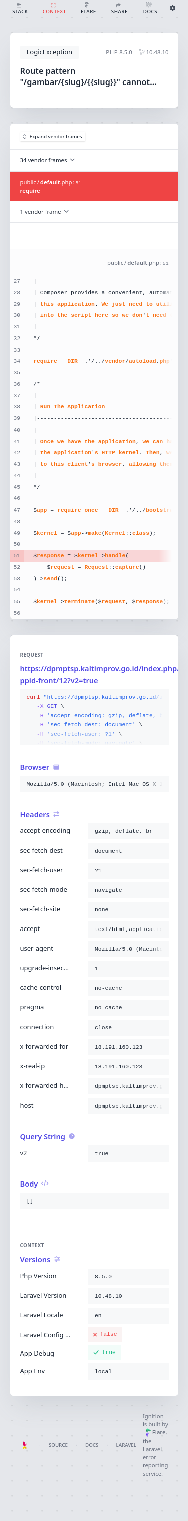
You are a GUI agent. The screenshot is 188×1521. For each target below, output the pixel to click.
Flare (155, 1432)
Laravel (126, 1445)
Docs (91, 1445)
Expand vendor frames (52, 136)
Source (58, 1445)
